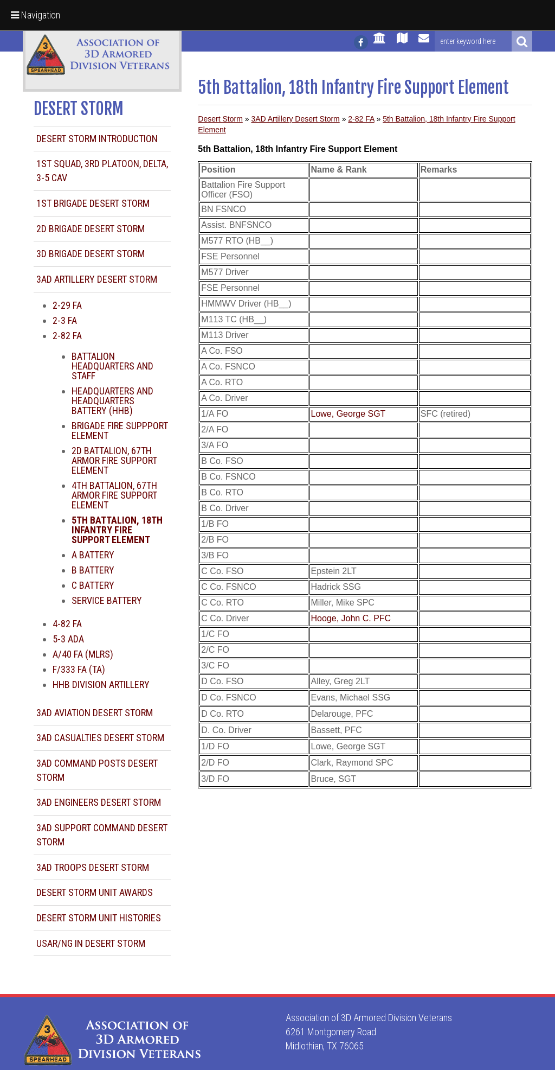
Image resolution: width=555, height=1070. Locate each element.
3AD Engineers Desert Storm (98, 802)
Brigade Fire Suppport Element (120, 430)
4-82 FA (67, 623)
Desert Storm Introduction (97, 138)
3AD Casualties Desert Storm (100, 737)
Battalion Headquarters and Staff (112, 366)
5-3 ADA (68, 639)
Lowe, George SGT (348, 413)
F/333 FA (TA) (79, 669)
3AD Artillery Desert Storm (96, 279)
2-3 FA (65, 320)
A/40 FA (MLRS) (83, 654)
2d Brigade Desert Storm (90, 228)
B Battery (93, 570)
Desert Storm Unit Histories (98, 917)
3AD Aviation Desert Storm (94, 712)
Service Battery (107, 600)
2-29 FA (67, 305)
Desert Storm (220, 118)
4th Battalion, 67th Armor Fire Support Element (114, 495)
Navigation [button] (35, 15)
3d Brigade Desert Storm (90, 253)
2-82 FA (67, 335)
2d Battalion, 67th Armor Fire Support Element (114, 460)
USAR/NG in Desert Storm (90, 943)
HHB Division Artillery (101, 684)
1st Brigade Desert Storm (93, 203)
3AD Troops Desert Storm (92, 867)
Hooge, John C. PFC (351, 618)
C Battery (93, 585)
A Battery (93, 555)
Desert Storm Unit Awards (94, 892)
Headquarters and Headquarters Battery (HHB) (112, 400)
